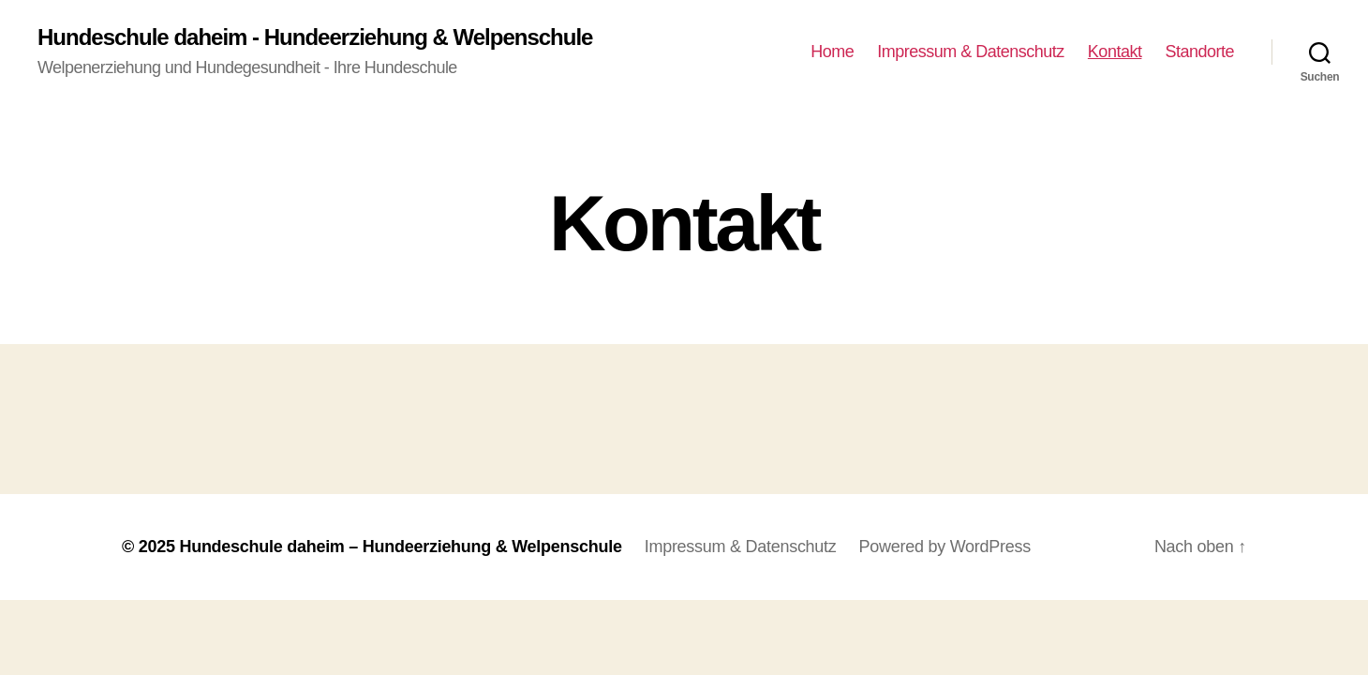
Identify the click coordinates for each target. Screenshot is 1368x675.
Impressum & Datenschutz (970, 51)
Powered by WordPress (945, 546)
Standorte (1199, 51)
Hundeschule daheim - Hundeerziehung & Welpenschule (314, 37)
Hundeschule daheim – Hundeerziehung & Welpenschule (400, 546)
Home (832, 51)
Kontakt (1115, 51)
